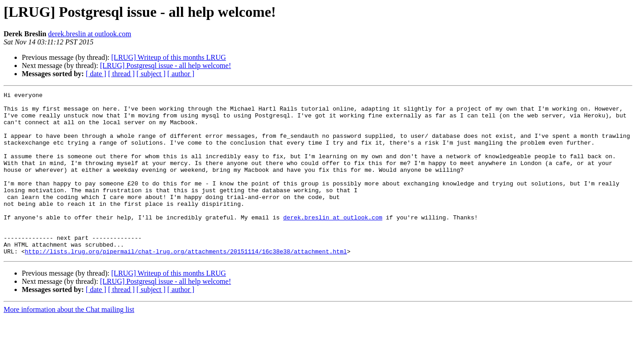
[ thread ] (121, 74)
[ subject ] (151, 74)
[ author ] (181, 74)
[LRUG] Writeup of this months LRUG (168, 57)
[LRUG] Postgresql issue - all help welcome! (165, 65)
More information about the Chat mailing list (69, 342)
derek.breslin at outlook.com (89, 34)
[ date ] (96, 74)
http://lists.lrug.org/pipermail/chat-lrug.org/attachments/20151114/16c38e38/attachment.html (186, 284)
